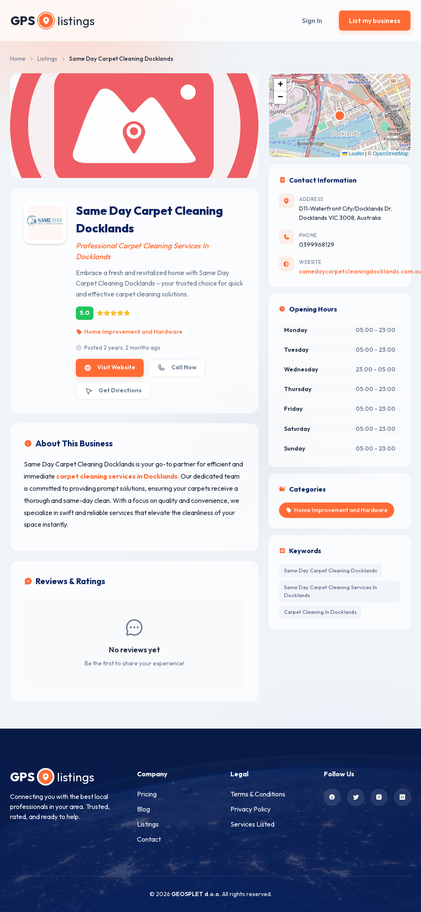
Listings (47, 58)
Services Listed (252, 824)
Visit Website (109, 367)
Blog (143, 809)
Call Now (177, 367)
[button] (280, 85)
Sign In (312, 20)
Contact (149, 839)
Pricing (147, 794)
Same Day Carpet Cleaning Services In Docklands (330, 591)
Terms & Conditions (257, 794)
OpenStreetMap (390, 154)
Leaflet (353, 154)
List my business (374, 20)
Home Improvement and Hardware (129, 331)
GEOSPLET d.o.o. (196, 894)
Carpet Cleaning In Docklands (320, 611)
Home (18, 58)
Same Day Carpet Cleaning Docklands (330, 570)
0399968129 (316, 244)
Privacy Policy (250, 809)
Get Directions (113, 390)
